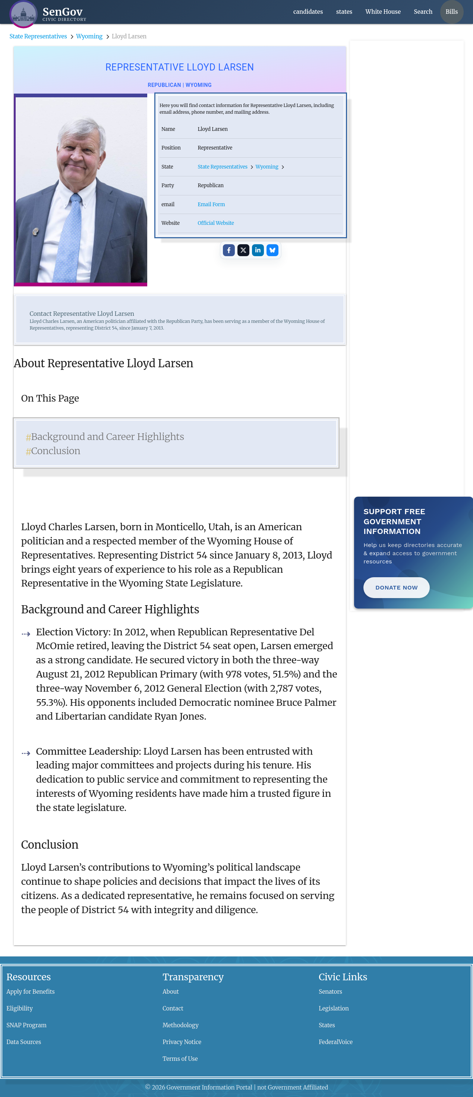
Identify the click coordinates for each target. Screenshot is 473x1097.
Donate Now (396, 587)
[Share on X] (243, 250)
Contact (173, 1008)
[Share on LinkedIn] (258, 250)
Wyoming (89, 36)
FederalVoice (336, 1042)
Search (423, 11)
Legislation (334, 1008)
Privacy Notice (182, 1042)
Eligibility (19, 1008)
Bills (452, 11)
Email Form (211, 204)
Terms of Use (180, 1058)
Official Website (216, 223)
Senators (330, 991)
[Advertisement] (408, 152)
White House (383, 11)
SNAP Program (26, 1025)
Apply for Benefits (30, 991)
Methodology (181, 1025)
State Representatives (38, 36)
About (171, 991)
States (327, 1025)
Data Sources (23, 1042)
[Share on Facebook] (229, 250)
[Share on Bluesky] (272, 250)
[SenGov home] (47, 14)
